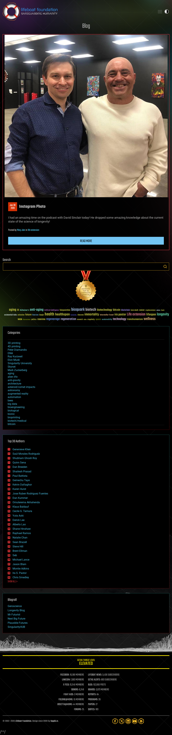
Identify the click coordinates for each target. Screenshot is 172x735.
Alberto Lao (19, 524)
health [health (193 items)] (49, 314)
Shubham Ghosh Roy (25, 458)
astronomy (14, 390)
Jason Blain (19, 564)
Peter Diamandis (17, 349)
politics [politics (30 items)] (34, 320)
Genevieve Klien (22, 449)
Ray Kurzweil (15, 356)
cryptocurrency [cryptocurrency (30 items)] (150, 310)
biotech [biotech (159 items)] (90, 309)
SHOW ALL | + (13, 582)
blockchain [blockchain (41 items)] (125, 310)
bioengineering (16, 407)
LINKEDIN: (66, 680)
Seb (15, 555)
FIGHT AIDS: (69, 694)
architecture (14, 383)
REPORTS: (92, 694)
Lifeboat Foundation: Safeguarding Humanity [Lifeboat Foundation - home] (78, 11)
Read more (86, 241)
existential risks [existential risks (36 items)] (10, 315)
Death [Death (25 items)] (162, 310)
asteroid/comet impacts (21, 387)
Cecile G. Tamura (22, 511)
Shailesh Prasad (22, 471)
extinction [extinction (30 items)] (21, 315)
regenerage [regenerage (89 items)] (53, 319)
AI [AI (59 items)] (18, 310)
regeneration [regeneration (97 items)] (68, 319)
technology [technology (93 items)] (119, 319)
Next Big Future (16, 618)
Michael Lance (21, 559)
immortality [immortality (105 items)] (91, 314)
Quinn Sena (19, 462)
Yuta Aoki (18, 515)
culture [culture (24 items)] (158, 310)
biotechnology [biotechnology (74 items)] (104, 310)
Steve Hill (18, 546)
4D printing (14, 346)
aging (11, 373)
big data (12, 403)
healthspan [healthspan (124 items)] (62, 315)
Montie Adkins (21, 568)
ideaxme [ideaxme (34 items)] (80, 315)
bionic (11, 413)
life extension (33, 230)
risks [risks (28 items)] (85, 319)
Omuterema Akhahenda (26, 502)
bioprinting (14, 417)
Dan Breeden (20, 466)
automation (14, 397)
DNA (10, 353)
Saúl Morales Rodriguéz (26, 453)
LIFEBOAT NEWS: (95, 675)
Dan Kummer (20, 497)
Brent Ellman (20, 550)
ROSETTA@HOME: (64, 704)
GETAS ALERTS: (94, 680)
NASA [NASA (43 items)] (20, 319)
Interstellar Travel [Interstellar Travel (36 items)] (107, 315)
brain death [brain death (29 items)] (134, 310)
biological (13, 410)
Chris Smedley (21, 577)
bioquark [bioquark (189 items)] (78, 309)
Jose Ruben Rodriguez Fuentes (30, 493)
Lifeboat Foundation (23, 721)
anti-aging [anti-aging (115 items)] (37, 310)
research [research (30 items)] (80, 320)
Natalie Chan (20, 537)
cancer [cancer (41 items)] (142, 310)
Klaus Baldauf (21, 506)
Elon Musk (14, 359)
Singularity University (20, 363)
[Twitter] (121, 721)
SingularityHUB (16, 626)
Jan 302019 (12, 207)
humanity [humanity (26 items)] (74, 315)
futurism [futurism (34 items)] (35, 315)
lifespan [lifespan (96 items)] (151, 314)
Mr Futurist (14, 614)
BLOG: (90, 685)
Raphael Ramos (22, 533)
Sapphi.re (54, 721)
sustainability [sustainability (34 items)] (107, 320)
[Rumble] (141, 721)
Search (165, 266)
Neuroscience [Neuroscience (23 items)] (26, 320)
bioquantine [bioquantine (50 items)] (65, 310)
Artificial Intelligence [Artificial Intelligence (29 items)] (51, 310)
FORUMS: (78, 709)
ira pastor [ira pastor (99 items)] (120, 314)
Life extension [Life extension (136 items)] (136, 314)
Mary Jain (21, 230)
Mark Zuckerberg (17, 370)
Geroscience (15, 606)
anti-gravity (14, 380)
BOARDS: (91, 690)
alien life (12, 376)
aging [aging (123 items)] (12, 310)
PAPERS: (91, 704)
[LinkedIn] (128, 721)
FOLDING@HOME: (66, 699)
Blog (86, 26)
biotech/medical (17, 420)
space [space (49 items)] (98, 319)
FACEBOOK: (64, 675)
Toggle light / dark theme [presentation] (167, 11)
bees (10, 400)
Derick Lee (18, 520)
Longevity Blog (16, 610)
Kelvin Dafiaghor (22, 484)
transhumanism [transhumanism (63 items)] (135, 319)
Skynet (11, 366)
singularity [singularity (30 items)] (91, 320)
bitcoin (11, 424)
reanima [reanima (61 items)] (41, 319)
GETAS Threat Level (86, 662)
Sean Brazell (20, 542)
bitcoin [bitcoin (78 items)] (116, 310)
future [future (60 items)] (28, 314)
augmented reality (18, 393)
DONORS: (75, 690)
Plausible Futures (18, 622)
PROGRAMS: (93, 699)
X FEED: (66, 685)
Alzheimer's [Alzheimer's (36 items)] (24, 310)
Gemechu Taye (21, 480)
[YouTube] (134, 721)
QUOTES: (91, 709)
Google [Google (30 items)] (41, 315)
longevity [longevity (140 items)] (163, 314)
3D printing (14, 343)
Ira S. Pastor (20, 573)
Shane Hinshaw (22, 528)
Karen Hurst (19, 489)
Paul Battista (20, 475)
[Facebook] (115, 721)
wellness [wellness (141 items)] (150, 319)
